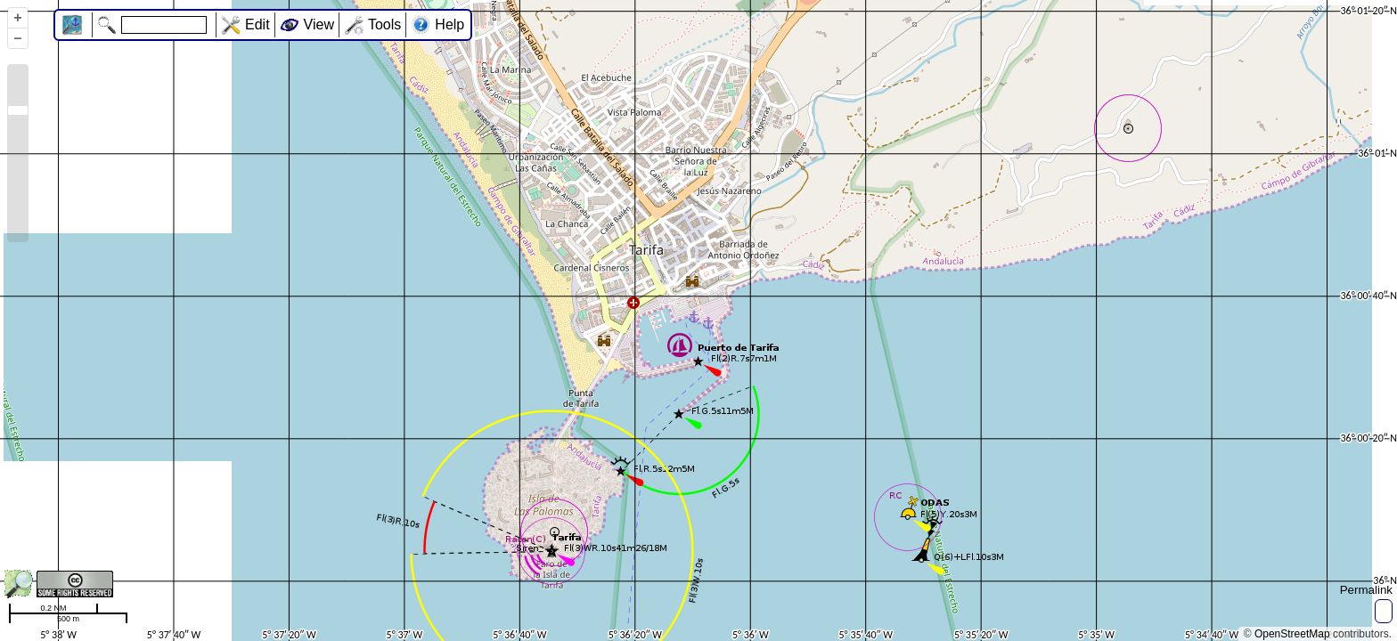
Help (449, 24)
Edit (257, 24)
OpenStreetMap (1292, 634)
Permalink (1366, 589)
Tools (384, 24)
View (319, 24)
